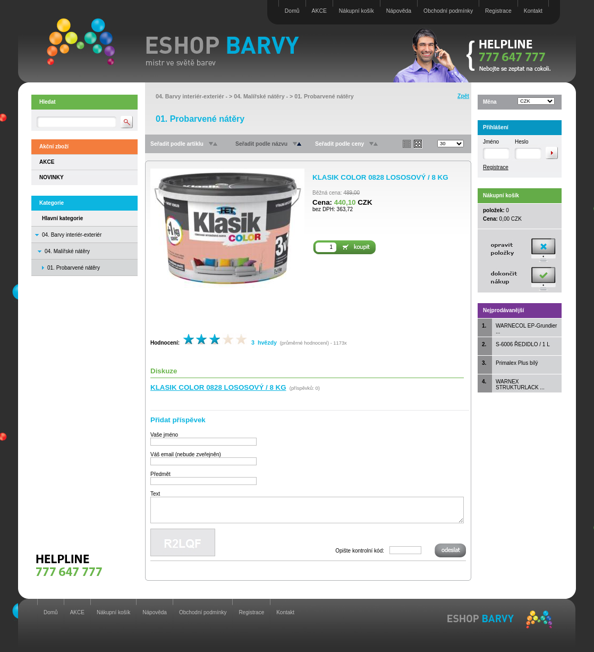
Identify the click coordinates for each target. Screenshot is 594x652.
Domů (292, 11)
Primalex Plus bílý (517, 363)
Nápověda (398, 11)
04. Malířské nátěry (67, 251)
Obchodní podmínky (448, 11)
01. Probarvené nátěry (323, 96)
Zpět (463, 96)
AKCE (319, 11)
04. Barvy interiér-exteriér (71, 235)
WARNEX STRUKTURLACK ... (520, 384)
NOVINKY (51, 177)
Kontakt (533, 11)
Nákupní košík (356, 11)
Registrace (498, 11)
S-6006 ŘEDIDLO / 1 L (523, 344)
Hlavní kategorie (62, 218)
